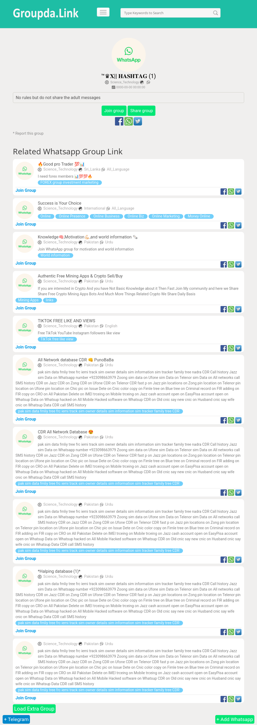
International (95, 208)
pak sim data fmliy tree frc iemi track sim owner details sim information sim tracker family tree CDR (99, 411)
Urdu (109, 242)
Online (46, 216)
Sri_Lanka (92, 169)
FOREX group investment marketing (69, 182)
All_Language (118, 169)
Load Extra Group (34, 709)
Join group (114, 110)
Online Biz (136, 216)
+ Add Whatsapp (235, 719)
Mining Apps (28, 300)
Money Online (199, 216)
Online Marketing (166, 216)
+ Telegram (16, 719)
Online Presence (72, 216)
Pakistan (91, 242)
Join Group (25, 190)
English (111, 326)
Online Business (106, 216)
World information (55, 255)
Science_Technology (125, 82)
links (50, 300)
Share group (141, 110)
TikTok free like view (57, 339)
